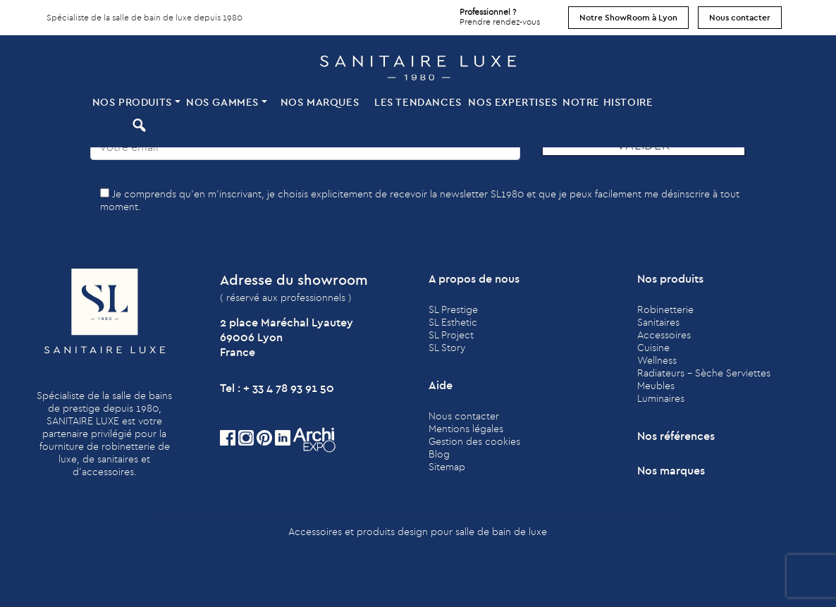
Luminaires (660, 398)
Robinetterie (665, 309)
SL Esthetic (453, 322)
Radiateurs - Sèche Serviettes (703, 373)
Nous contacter (739, 17)
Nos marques (320, 102)
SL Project (451, 335)
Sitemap (447, 466)
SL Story (447, 347)
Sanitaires (658, 322)
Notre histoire (608, 102)
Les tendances (418, 102)
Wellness (657, 360)
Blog (439, 454)
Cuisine (653, 347)
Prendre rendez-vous (500, 13)
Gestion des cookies (474, 441)
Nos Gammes (222, 102)
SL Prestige (453, 309)
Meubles (656, 385)
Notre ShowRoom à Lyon (628, 17)
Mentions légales (466, 428)
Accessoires (664, 335)
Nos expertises (512, 102)
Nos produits (132, 102)
